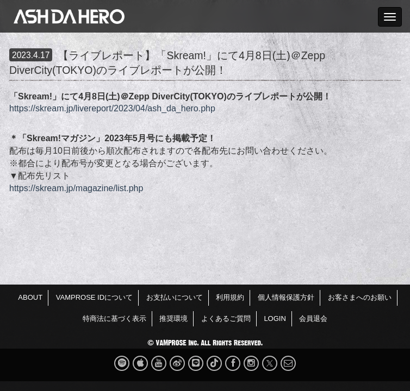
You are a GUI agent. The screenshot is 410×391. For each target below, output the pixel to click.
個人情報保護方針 (286, 297)
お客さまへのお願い (360, 297)
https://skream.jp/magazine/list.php (76, 188)
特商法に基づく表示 (114, 318)
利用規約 (230, 297)
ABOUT (30, 297)
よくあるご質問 (226, 318)
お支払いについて (174, 297)
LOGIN (274, 318)
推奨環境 (173, 318)
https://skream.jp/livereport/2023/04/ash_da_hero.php (112, 108)
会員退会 (313, 318)
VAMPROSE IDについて (94, 297)
